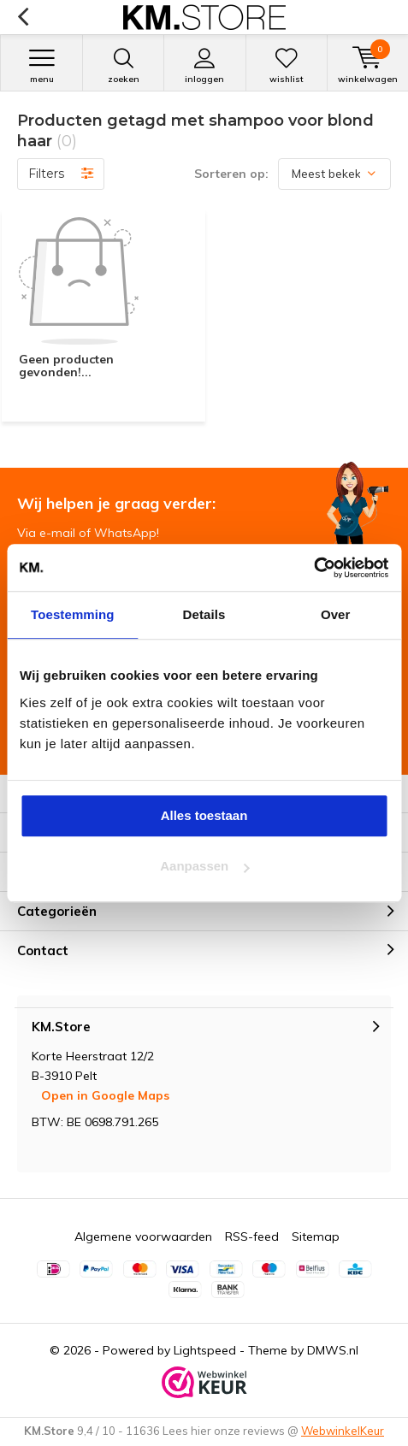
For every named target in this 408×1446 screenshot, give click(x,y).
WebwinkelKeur (342, 1430)
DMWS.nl (332, 1350)
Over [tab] (336, 614)
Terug (22, 17)
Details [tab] (204, 614)
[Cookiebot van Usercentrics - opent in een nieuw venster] (313, 568)
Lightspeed (205, 1350)
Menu (41, 66)
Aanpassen (204, 866)
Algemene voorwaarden (143, 1236)
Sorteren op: (231, 173)
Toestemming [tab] (73, 614)
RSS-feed (252, 1236)
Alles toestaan (204, 815)
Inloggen (204, 66)
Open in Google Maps (105, 1095)
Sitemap (316, 1236)
